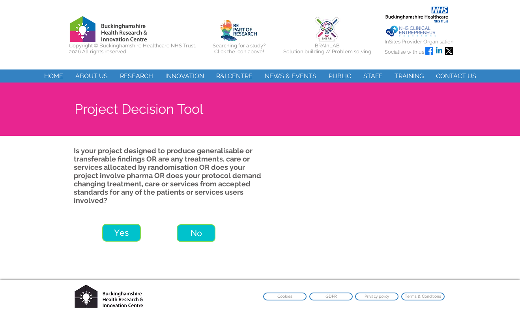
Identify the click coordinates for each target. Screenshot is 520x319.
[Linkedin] (439, 51)
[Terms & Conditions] (423, 296)
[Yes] (121, 233)
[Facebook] (429, 51)
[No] (196, 233)
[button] (91, 76)
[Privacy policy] (376, 296)
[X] (449, 51)
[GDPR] (331, 296)
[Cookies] (285, 296)
